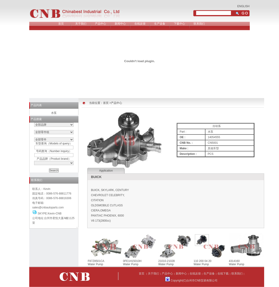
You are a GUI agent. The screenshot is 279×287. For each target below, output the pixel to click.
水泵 (54, 113)
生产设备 (159, 23)
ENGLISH (243, 6)
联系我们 (199, 23)
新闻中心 (120, 23)
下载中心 (179, 23)
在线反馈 (140, 23)
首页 (61, 23)
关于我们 (80, 23)
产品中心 (100, 23)
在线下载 (223, 273)
